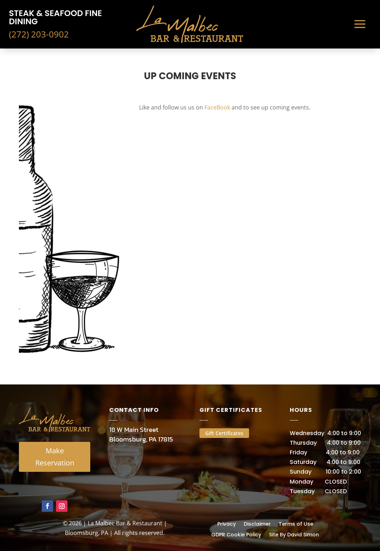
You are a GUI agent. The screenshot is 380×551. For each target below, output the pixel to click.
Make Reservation (54, 457)
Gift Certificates (224, 433)
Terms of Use (296, 523)
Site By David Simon (294, 534)
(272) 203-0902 (39, 34)
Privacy (226, 523)
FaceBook (217, 107)
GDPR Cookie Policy (236, 534)
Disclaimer (257, 523)
